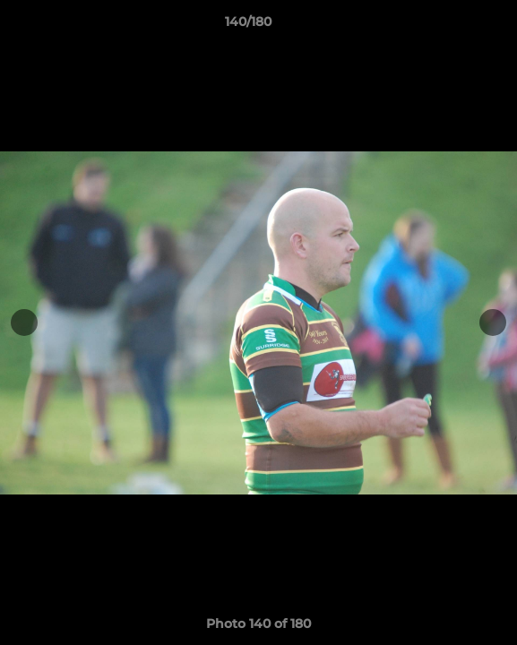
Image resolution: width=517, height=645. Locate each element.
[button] (452, 26)
